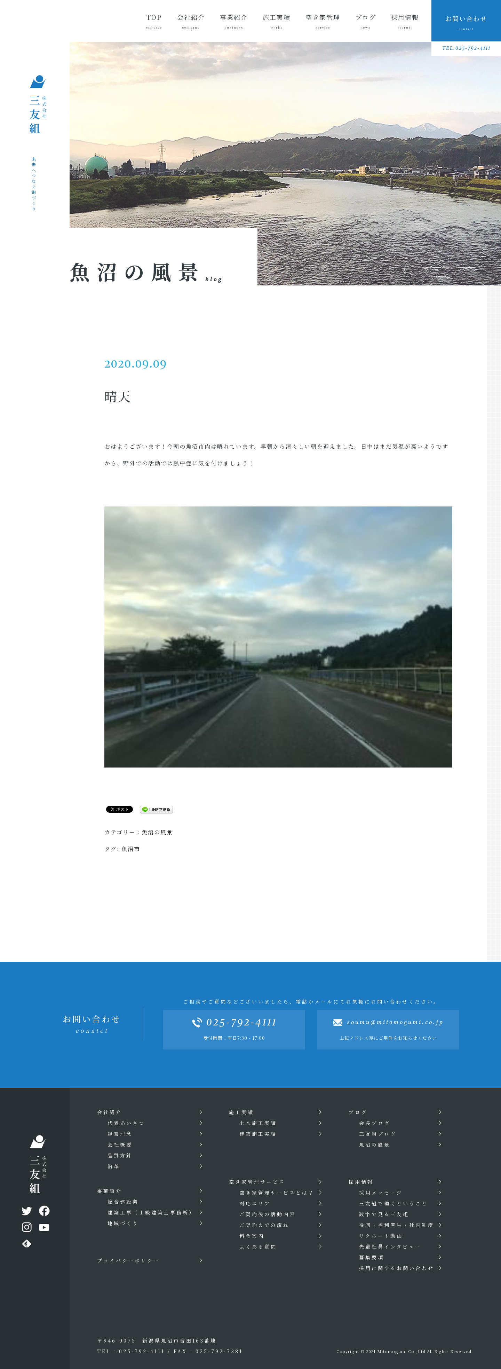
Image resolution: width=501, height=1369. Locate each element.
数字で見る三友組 (384, 1214)
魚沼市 (130, 849)
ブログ (365, 21)
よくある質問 (258, 1246)
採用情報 (405, 21)
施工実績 (276, 21)
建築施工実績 (258, 1133)
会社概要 (120, 1144)
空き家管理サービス (257, 1181)
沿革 (114, 1166)
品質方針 (120, 1155)
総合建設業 (123, 1201)
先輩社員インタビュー (390, 1246)
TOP (153, 21)
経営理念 (120, 1133)
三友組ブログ (378, 1133)
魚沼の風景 (157, 832)
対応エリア (255, 1203)
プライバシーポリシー (128, 1260)
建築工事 (151, 1212)
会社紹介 (191, 21)
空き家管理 (322, 21)
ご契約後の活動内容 (267, 1214)
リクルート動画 (381, 1235)
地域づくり (123, 1223)
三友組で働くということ (393, 1203)
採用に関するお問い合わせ (396, 1268)
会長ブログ (374, 1122)
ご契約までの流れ (264, 1224)
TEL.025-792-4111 (466, 48)
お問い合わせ (466, 22)
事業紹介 (233, 21)
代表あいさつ (126, 1122)
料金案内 (251, 1235)
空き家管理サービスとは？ (277, 1192)
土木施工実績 (258, 1122)
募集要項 (371, 1257)
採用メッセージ (381, 1192)
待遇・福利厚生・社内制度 (396, 1224)
